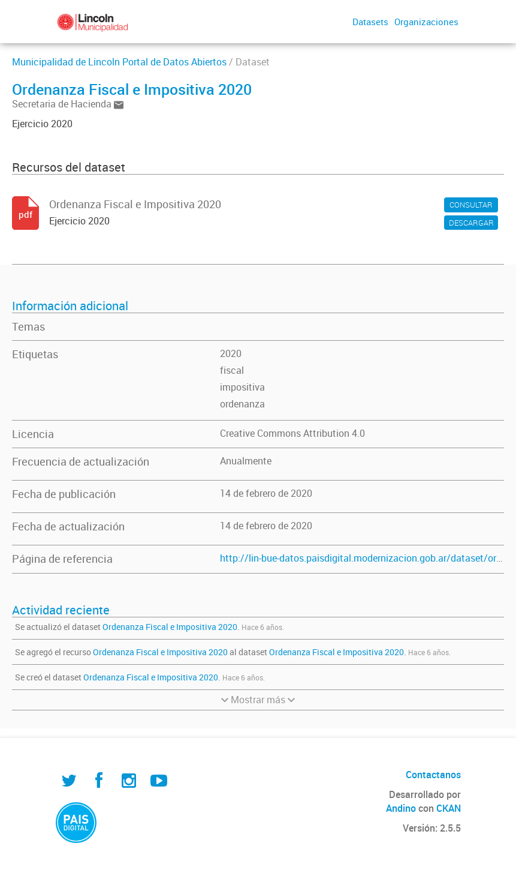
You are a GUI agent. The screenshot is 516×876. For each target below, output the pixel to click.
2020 (231, 353)
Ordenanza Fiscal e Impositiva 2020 (169, 626)
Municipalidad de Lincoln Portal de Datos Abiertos (119, 61)
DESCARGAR (471, 222)
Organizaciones (426, 22)
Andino (401, 808)
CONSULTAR (471, 204)
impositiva (242, 387)
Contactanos (433, 774)
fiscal (232, 370)
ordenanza (242, 403)
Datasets (370, 22)
